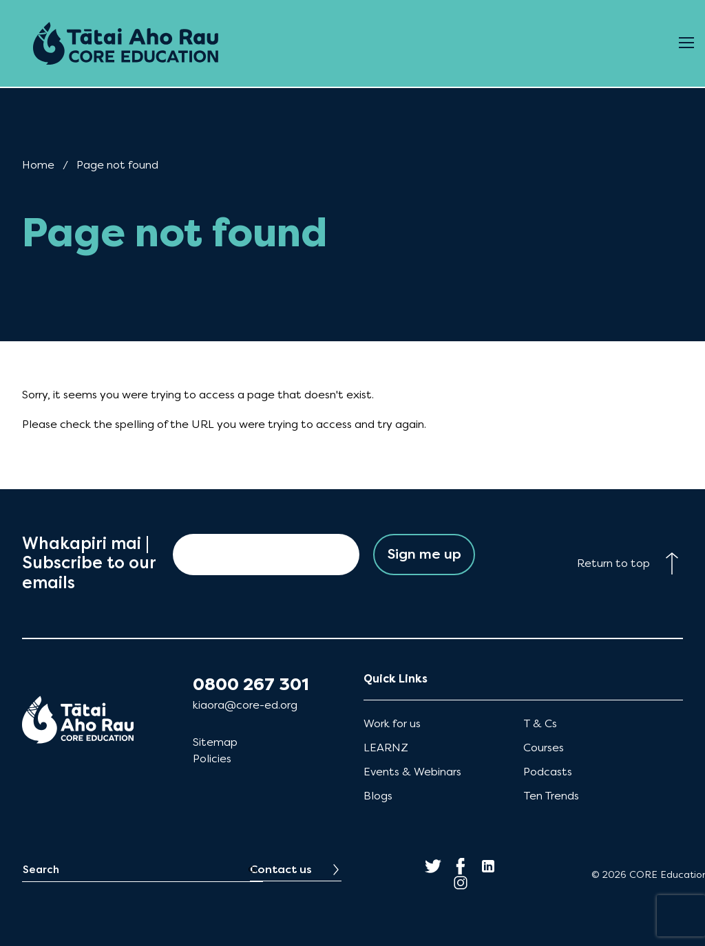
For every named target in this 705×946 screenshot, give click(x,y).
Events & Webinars (412, 771)
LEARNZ (386, 747)
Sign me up (424, 554)
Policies (212, 758)
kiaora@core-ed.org (245, 704)
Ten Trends (551, 795)
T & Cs (540, 723)
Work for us (392, 723)
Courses (543, 747)
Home (38, 164)
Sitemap (215, 742)
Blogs (378, 795)
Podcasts (547, 771)
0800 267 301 (251, 684)
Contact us (281, 869)
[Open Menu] (686, 43)
